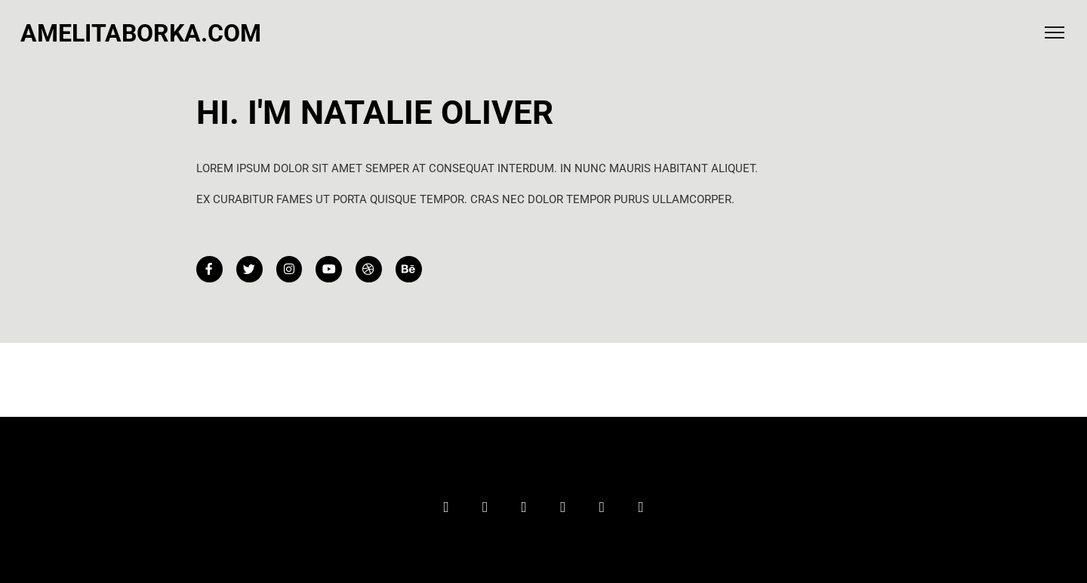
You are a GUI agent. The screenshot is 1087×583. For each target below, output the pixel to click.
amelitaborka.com (140, 33)
